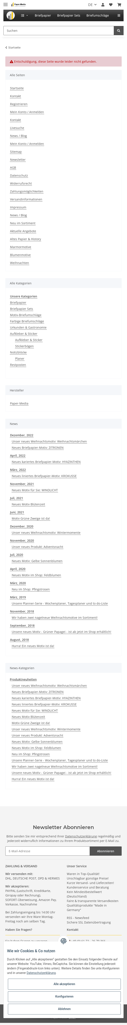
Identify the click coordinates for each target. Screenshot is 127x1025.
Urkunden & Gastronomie (28, 327)
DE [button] (90, 4)
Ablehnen (64, 1009)
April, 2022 (17, 455)
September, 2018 (22, 625)
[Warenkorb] (119, 4)
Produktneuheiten (23, 679)
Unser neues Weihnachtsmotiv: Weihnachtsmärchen (49, 441)
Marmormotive (20, 247)
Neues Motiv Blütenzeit (28, 504)
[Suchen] (58, 30)
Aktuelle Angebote (23, 231)
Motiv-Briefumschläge (25, 315)
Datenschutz (19, 175)
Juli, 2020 (16, 555)
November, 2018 (22, 611)
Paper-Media (19, 403)
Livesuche (17, 128)
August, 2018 (19, 640)
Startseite (17, 88)
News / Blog (18, 136)
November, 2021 (22, 484)
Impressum (18, 207)
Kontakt (15, 96)
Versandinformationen (26, 199)
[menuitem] (10, 15)
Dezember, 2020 (21, 526)
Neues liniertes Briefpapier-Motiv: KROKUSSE (44, 476)
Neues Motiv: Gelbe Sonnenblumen (37, 561)
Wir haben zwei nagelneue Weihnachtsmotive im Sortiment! (55, 618)
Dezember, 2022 (21, 435)
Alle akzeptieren (64, 984)
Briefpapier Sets (21, 309)
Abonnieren (105, 851)
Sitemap (16, 152)
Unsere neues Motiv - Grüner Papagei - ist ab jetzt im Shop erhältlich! (61, 632)
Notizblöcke (18, 352)
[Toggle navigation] (5, 2)
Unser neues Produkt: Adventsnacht (37, 547)
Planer (19, 358)
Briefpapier (18, 302)
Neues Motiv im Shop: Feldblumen (36, 575)
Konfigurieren (64, 996)
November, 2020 (22, 540)
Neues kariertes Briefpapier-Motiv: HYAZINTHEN (46, 462)
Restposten (18, 365)
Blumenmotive (20, 255)
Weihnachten (19, 263)
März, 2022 (18, 470)
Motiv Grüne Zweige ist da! (31, 518)
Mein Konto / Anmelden (27, 112)
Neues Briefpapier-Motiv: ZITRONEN (38, 448)
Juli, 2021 (16, 498)
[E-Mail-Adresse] (47, 851)
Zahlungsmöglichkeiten (26, 191)
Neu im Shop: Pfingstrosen (31, 589)
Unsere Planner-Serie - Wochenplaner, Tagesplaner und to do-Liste (60, 603)
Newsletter (18, 160)
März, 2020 (18, 583)
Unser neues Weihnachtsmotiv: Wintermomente (46, 533)
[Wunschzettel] (111, 4)
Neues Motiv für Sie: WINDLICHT (35, 490)
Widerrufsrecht (21, 183)
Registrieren (19, 104)
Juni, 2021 (17, 512)
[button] (103, 4)
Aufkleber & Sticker (23, 334)
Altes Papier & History (25, 239)
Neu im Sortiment (22, 223)
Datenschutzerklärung (81, 836)
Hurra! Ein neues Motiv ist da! (33, 646)
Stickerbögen (24, 346)
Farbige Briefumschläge (27, 321)
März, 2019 (18, 597)
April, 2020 (17, 569)
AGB (13, 167)
